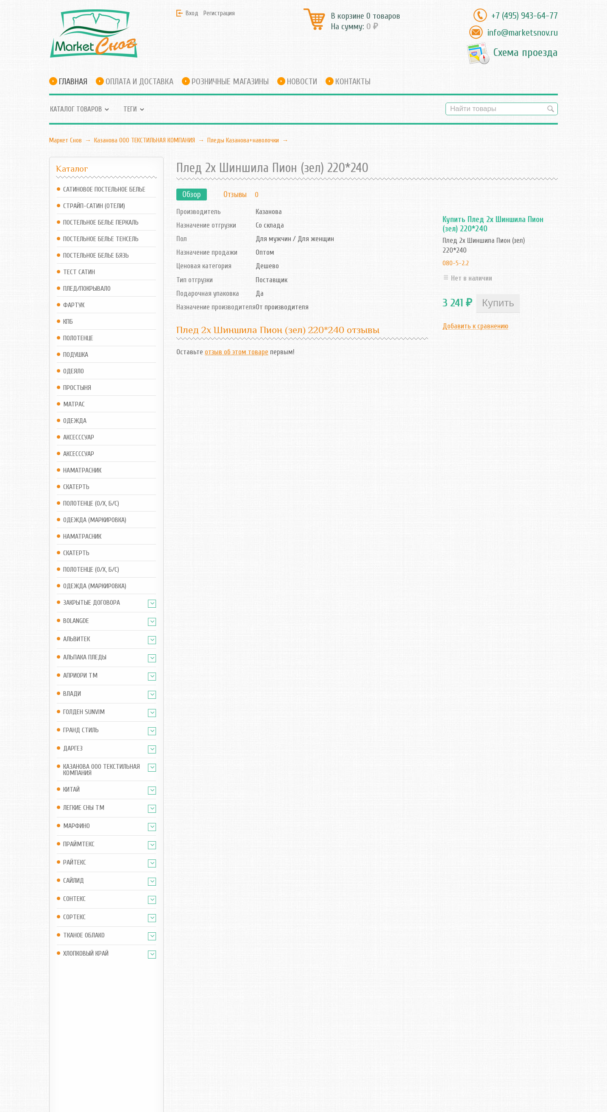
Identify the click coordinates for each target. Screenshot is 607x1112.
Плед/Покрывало (87, 289)
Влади (72, 694)
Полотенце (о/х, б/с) (91, 503)
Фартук (73, 305)
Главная (73, 81)
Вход (192, 13)
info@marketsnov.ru (522, 32)
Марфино (76, 826)
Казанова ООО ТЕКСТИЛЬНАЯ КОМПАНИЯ (144, 140)
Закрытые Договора (91, 603)
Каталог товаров (76, 109)
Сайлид (73, 881)
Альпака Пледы (84, 657)
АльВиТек (76, 639)
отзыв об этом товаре (236, 352)
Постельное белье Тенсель (101, 239)
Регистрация (219, 13)
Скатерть (76, 487)
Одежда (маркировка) (94, 520)
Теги (130, 109)
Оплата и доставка (139, 81)
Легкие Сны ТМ (83, 808)
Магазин (148, 1024)
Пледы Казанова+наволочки (243, 140)
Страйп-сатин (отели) (94, 206)
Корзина (147, 1040)
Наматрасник (82, 470)
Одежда (74, 421)
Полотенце (78, 338)
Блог (207, 1024)
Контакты (352, 81)
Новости (302, 81)
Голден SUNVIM (84, 712)
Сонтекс (74, 899)
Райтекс (74, 862)
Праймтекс (79, 844)
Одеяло (73, 371)
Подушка (75, 355)
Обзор (191, 194)
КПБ (68, 322)
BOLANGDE (76, 621)
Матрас (74, 404)
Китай (71, 790)
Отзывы (235, 194)
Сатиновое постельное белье (104, 189)
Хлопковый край (86, 954)
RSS (206, 1040)
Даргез (73, 748)
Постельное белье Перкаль (101, 223)
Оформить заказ (159, 1052)
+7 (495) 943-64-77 (524, 15)
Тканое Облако (84, 935)
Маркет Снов (65, 140)
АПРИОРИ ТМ (80, 676)
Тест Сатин (79, 272)
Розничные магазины (230, 81)
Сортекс (74, 917)
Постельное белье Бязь (96, 256)
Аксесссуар (78, 437)
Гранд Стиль (81, 730)
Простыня (77, 388)
